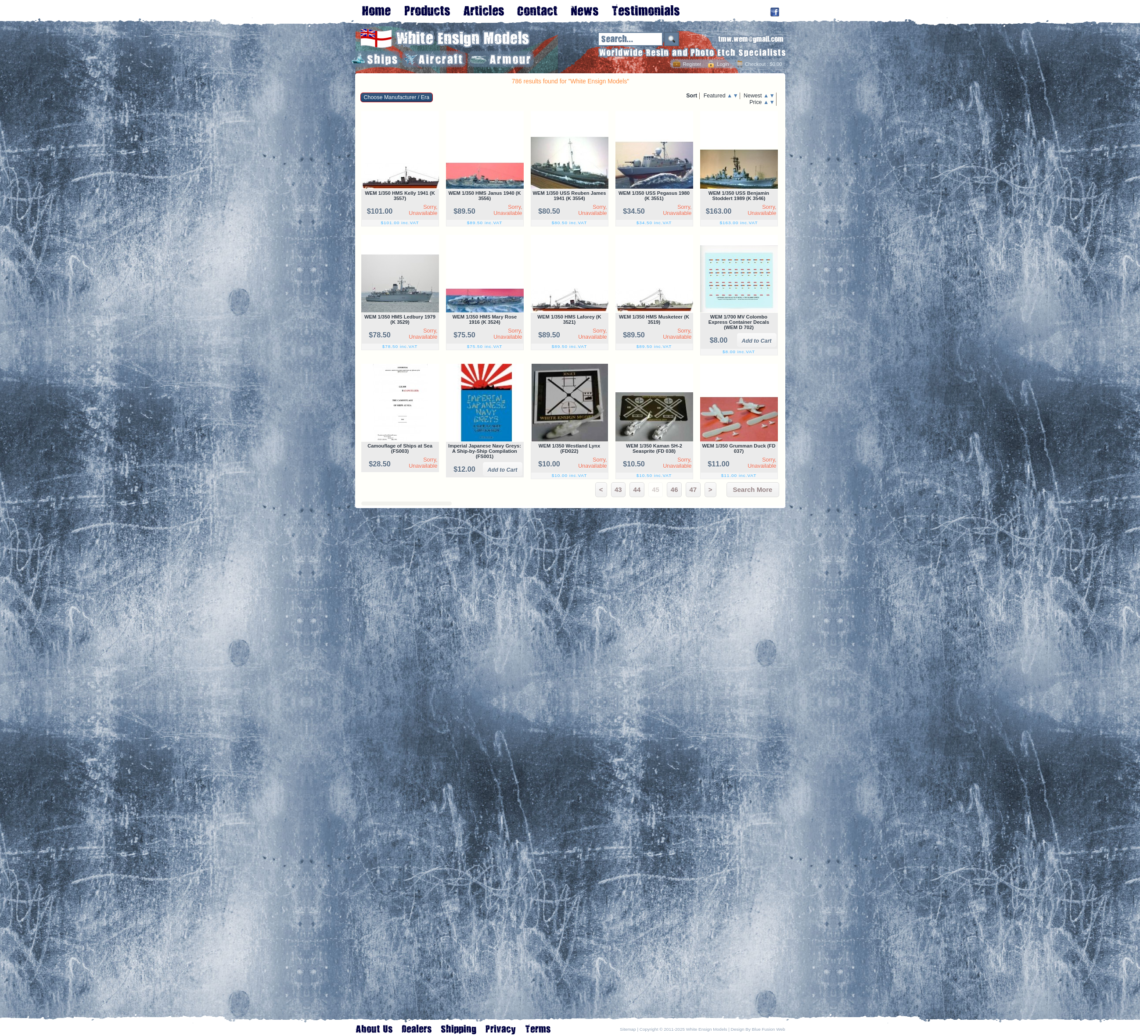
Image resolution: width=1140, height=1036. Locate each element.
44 (637, 489)
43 (618, 489)
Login (723, 64)
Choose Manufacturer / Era (397, 97)
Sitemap (628, 1029)
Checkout (755, 64)
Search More (753, 489)
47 (693, 489)
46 (674, 489)
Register (692, 64)
